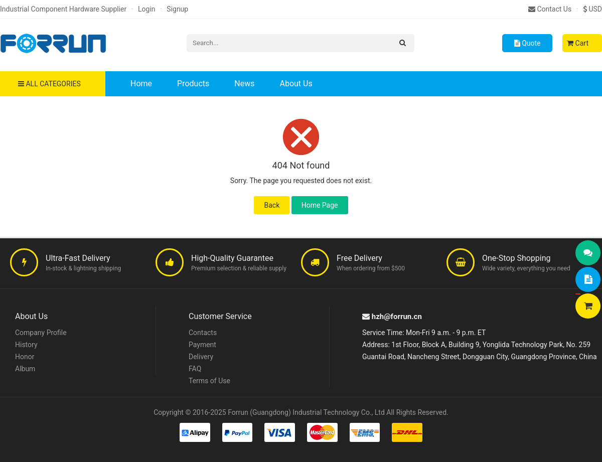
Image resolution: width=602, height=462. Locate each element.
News (244, 83)
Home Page (320, 205)
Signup (177, 9)
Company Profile (41, 333)
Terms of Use (209, 381)
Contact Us (549, 9)
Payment (202, 345)
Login (147, 9)
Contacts (203, 333)
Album (25, 369)
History (26, 345)
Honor (24, 357)
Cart (577, 43)
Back (271, 205)
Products (193, 83)
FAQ (195, 369)
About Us (295, 83)
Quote (527, 43)
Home (141, 83)
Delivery (201, 357)
